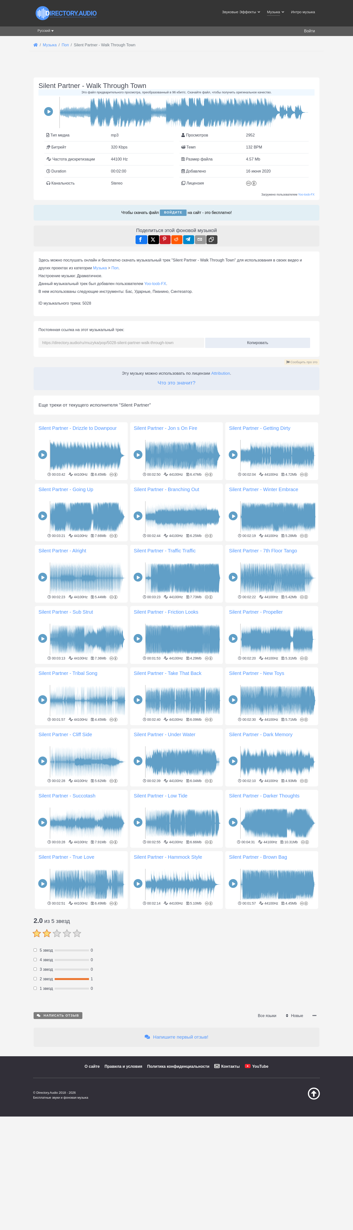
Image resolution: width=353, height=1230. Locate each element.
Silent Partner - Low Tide (161, 795)
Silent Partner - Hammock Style (168, 857)
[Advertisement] (176, 945)
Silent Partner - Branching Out (166, 489)
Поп (114, 268)
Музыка (100, 268)
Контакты (230, 1135)
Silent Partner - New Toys (256, 673)
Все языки (267, 1084)
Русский (44, 31)
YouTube (260, 1135)
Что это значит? (176, 382)
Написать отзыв (58, 1084)
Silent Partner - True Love (66, 857)
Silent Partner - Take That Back (168, 673)
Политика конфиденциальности (178, 1135)
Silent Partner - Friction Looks (166, 612)
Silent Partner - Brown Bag (258, 857)
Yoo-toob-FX (306, 194)
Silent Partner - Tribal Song (67, 673)
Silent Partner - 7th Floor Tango (263, 550)
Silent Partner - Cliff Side (65, 734)
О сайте (92, 1135)
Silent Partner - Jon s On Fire (165, 428)
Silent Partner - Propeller (256, 612)
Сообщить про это (301, 362)
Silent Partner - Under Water (165, 734)
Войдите (173, 212)
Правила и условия (123, 1135)
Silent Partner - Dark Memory (260, 734)
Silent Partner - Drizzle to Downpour (77, 428)
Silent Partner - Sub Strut (65, 612)
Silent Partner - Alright (62, 550)
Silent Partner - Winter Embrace (263, 489)
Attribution (220, 373)
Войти (309, 31)
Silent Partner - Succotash (66, 795)
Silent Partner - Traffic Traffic (165, 550)
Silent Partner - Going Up (65, 489)
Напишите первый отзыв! (176, 1105)
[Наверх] (301, 1167)
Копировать (255, 341)
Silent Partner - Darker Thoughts (264, 795)
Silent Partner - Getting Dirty (259, 428)
